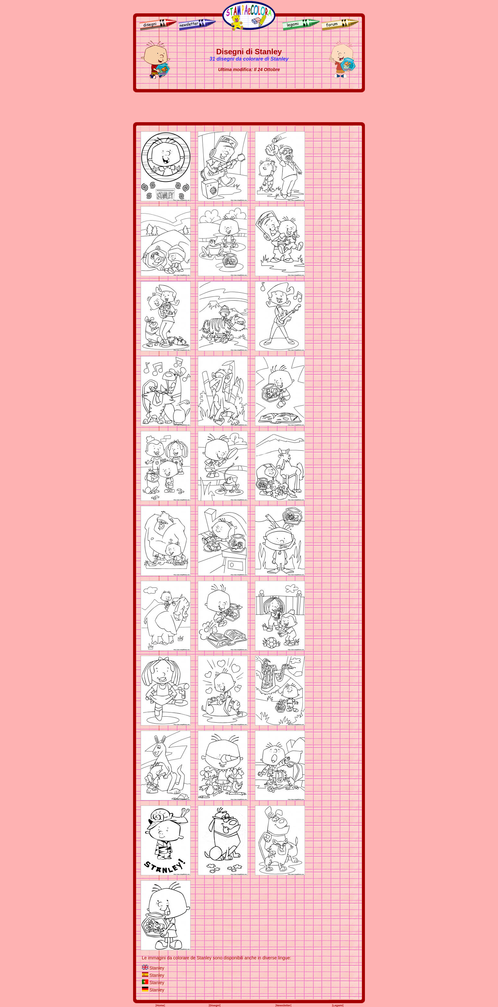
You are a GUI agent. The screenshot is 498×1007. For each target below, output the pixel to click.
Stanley (156, 968)
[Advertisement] (249, 107)
